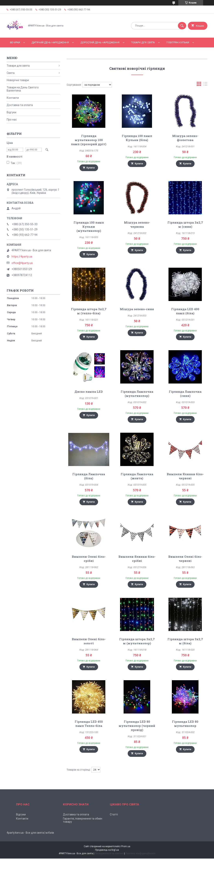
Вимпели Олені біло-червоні (185, 559)
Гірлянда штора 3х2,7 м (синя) (185, 224)
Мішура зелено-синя (137, 309)
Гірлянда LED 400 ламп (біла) (185, 311)
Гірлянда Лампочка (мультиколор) (137, 394)
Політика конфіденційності (140, 853)
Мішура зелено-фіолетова (185, 138)
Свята (11, 72)
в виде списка (205, 85)
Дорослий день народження (99, 42)
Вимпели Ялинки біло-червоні (185, 476)
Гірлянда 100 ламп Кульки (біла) (137, 138)
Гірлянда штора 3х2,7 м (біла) (185, 641)
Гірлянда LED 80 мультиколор (185, 724)
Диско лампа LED (89, 392)
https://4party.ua (22, 256)
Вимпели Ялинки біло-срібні (137, 559)
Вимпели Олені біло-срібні (89, 559)
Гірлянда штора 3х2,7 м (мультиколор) (137, 641)
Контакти (13, 97)
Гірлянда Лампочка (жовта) (137, 476)
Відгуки (11, 112)
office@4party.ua (22, 263)
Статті (114, 814)
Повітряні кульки (177, 42)
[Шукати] (182, 25)
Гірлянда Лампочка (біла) (88, 476)
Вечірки (15, 42)
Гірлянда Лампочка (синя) (185, 394)
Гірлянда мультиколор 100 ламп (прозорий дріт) (88, 140)
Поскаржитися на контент (109, 853)
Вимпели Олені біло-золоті (89, 641)
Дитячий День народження (50, 42)
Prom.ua (125, 846)
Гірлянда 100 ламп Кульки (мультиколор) (89, 226)
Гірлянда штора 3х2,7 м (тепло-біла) (89, 311)
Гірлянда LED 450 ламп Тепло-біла (89, 724)
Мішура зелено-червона (137, 224)
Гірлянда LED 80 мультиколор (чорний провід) (137, 726)
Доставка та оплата (20, 105)
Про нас (12, 119)
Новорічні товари (18, 80)
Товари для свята (143, 42)
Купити (91, 167)
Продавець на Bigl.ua (107, 850)
